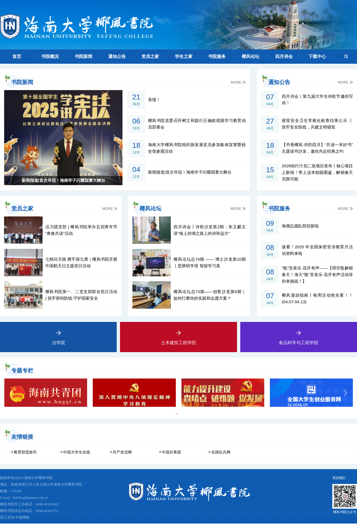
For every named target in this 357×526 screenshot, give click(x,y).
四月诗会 (284, 56)
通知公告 (117, 56)
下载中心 (317, 56)
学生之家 (184, 56)
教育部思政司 (25, 455)
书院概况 (50, 56)
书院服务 (217, 56)
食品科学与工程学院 (298, 333)
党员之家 (150, 56)
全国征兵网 (220, 455)
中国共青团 (171, 455)
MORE (238, 82)
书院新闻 (83, 56)
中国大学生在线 (76, 455)
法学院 (58, 333)
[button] (105, 172)
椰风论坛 (250, 56)
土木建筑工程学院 (178, 333)
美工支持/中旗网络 (15, 520)
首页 (16, 56)
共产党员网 (122, 455)
